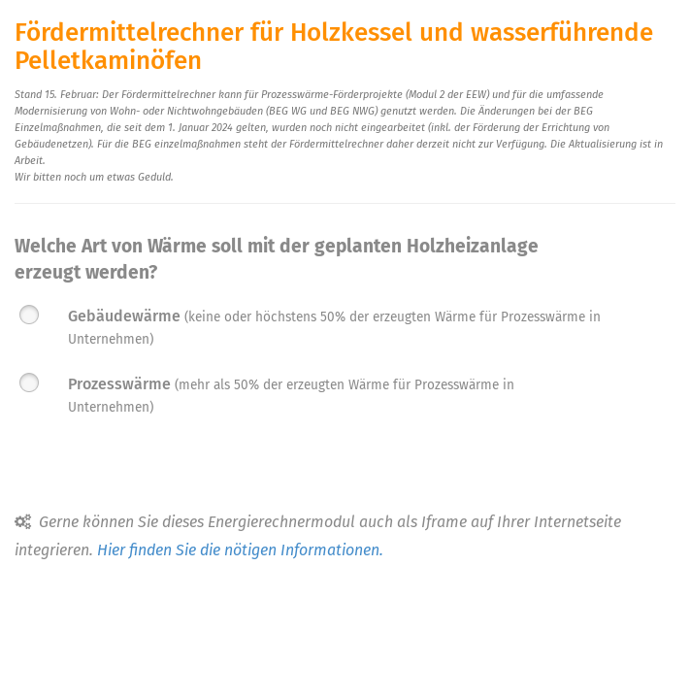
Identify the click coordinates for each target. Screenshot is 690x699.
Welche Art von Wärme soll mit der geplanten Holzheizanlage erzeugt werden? (277, 259)
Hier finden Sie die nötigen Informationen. (240, 550)
